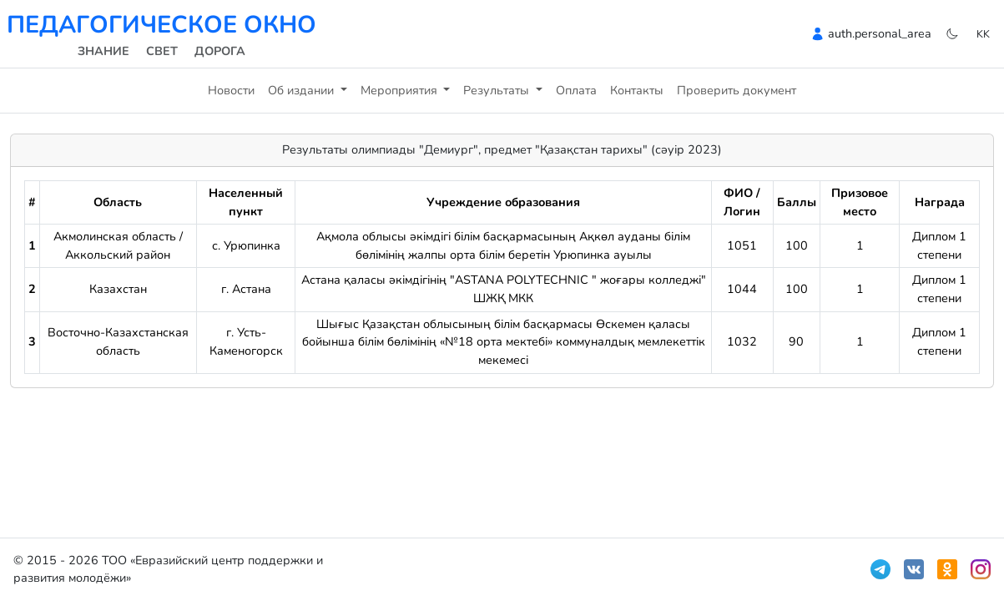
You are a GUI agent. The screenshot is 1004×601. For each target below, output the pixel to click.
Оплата (576, 90)
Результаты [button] (497, 90)
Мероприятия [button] (401, 90)
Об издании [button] (302, 90)
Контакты (636, 90)
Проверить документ (736, 90)
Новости (231, 90)
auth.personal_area (879, 33)
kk (983, 34)
